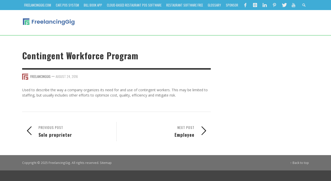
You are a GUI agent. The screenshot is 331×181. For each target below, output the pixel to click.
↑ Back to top (299, 163)
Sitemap (106, 163)
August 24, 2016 (67, 76)
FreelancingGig (40, 76)
